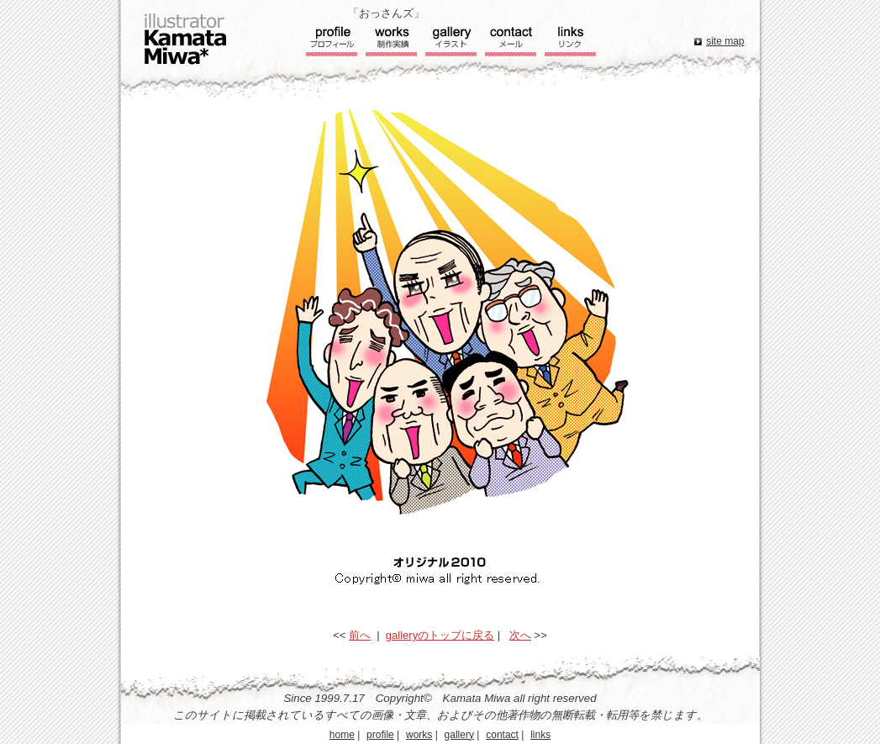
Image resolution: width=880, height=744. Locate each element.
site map (725, 41)
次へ (520, 635)
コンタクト (510, 42)
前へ (360, 635)
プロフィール (331, 42)
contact (502, 735)
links (540, 735)
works (419, 735)
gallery (459, 735)
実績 (391, 42)
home (342, 735)
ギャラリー (451, 42)
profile (380, 735)
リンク (570, 42)
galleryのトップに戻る (440, 635)
